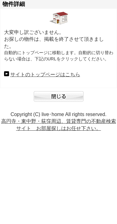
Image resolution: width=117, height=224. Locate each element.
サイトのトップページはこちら (45, 74)
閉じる (58, 99)
